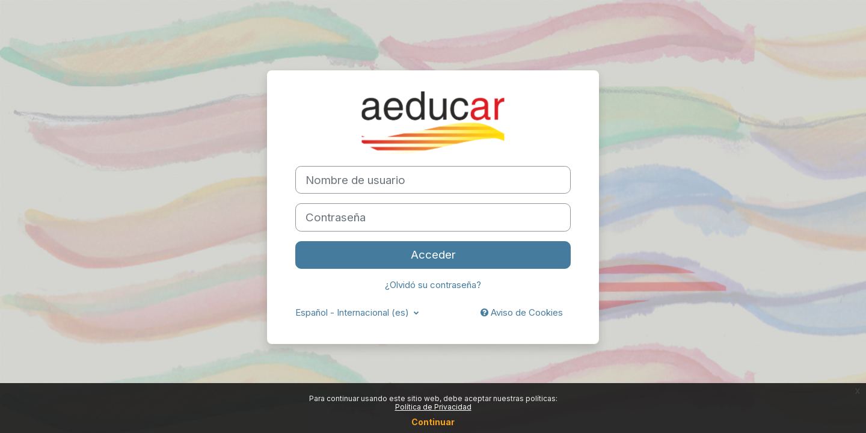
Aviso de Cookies (522, 312)
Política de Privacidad (433, 406)
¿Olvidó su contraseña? (433, 284)
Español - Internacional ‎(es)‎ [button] (353, 312)
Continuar (433, 422)
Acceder (433, 255)
